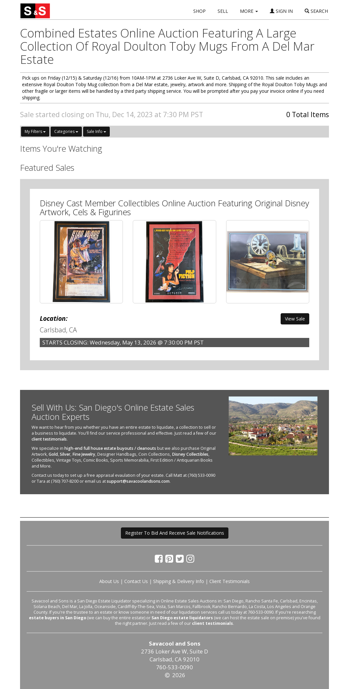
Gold (53, 454)
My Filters (35, 131)
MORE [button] (249, 11)
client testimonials (49, 439)
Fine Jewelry (83, 454)
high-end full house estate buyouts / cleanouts (110, 448)
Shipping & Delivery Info (178, 581)
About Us (109, 581)
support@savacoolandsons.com (138, 481)
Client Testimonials (229, 581)
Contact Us (136, 581)
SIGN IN (281, 11)
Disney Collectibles (190, 454)
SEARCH (316, 11)
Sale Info (96, 131)
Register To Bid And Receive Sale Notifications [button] (174, 533)
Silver (65, 454)
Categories (66, 131)
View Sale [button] (295, 319)
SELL (223, 11)
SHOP (199, 11)
